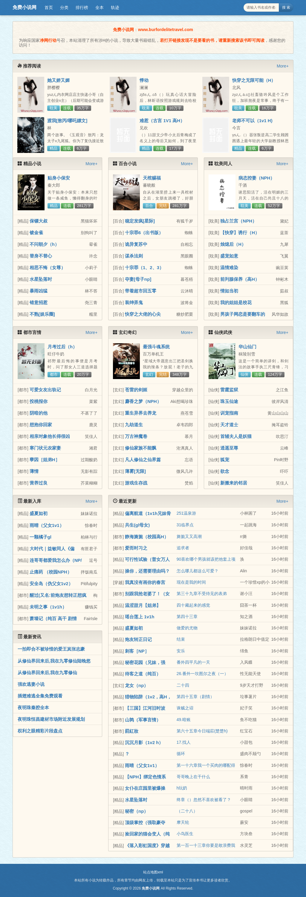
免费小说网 (24, 7)
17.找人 (184, 742)
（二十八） (187, 811)
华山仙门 (247, 346)
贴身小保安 (59, 177)
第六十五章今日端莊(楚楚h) (202, 731)
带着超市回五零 (140, 290)
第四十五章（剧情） (195, 696)
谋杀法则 (134, 255)
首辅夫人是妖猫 (236, 436)
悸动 (144, 80)
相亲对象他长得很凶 (50, 436)
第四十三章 (187, 616)
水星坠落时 (41, 279)
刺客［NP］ (137, 651)
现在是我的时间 (191, 582)
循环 (181, 753)
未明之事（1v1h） (48, 606)
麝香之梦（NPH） (143, 401)
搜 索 (286, 7)
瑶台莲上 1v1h (139, 616)
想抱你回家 (41, 424)
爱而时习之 (136, 548)
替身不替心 (41, 255)
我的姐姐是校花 (236, 302)
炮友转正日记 (138, 639)
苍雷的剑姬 (136, 389)
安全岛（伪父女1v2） (51, 583)
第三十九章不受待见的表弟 (202, 593)
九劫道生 (134, 424)
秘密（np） (136, 811)
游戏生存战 (136, 482)
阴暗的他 (39, 412)
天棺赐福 (152, 177)
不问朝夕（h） (44, 244)
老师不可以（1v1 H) (252, 120)
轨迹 (115, 7)
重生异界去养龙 (140, 412)
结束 (181, 639)
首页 (49, 7)
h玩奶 (182, 788)
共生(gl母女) (137, 525)
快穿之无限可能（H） (254, 80)
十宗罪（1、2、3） (144, 267)
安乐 (181, 650)
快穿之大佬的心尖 (143, 314)
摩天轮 (183, 822)
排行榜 (82, 7)
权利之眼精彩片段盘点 (40, 730)
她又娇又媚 (58, 80)
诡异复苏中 (136, 244)
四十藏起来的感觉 (193, 605)
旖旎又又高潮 (189, 536)
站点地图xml (153, 872)
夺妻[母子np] (138, 279)
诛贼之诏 (185, 708)
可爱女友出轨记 (45, 389)
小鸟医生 (185, 833)
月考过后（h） (62, 346)
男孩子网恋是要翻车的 (242, 314)
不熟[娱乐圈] (42, 314)
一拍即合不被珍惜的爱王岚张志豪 (51, 648)
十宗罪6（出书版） (144, 232)
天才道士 (229, 424)
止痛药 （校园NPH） (51, 571)
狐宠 (224, 459)
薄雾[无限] (135, 471)
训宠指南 (229, 412)
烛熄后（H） (233, 244)
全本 (99, 7)
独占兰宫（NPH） (238, 220)
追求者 (183, 547)
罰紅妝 (131, 731)
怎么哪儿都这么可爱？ (197, 570)
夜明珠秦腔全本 (33, 707)
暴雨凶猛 (39, 290)
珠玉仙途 (229, 401)
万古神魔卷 (136, 436)
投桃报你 (39, 401)
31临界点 (185, 524)
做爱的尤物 (187, 627)
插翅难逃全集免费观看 (40, 695)
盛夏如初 (39, 513)
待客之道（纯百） (143, 673)
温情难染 (229, 267)
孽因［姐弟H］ (45, 459)
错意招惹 (39, 302)
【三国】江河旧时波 (145, 708)
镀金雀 (36, 232)
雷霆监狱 (229, 389)
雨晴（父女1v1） (47, 525)
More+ (283, 66)
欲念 (224, 471)
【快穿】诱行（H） (239, 232)
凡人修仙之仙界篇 (143, 459)
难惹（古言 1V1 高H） (162, 120)
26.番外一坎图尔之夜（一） (202, 673)
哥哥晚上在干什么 (193, 776)
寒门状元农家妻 (45, 447)
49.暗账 (184, 719)
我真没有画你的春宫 (145, 582)
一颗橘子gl (40, 536)
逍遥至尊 (229, 447)
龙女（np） (136, 685)
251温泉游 (186, 513)
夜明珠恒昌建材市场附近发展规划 (51, 719)
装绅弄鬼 (134, 302)
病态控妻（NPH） (256, 177)
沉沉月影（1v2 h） (144, 742)
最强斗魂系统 (156, 346)
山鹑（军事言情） (143, 719)
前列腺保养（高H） (239, 279)
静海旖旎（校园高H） (147, 536)
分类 (64, 7)
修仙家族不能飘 (140, 447)
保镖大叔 (39, 220)
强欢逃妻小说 (31, 684)
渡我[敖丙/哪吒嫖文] (67, 120)
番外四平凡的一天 (193, 662)
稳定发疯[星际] (140, 220)
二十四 (183, 685)
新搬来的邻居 (233, 482)
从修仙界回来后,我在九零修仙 (47, 672)
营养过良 (39, 482)
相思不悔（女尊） (47, 267)
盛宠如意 (229, 255)
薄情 (34, 471)
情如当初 (229, 290)
